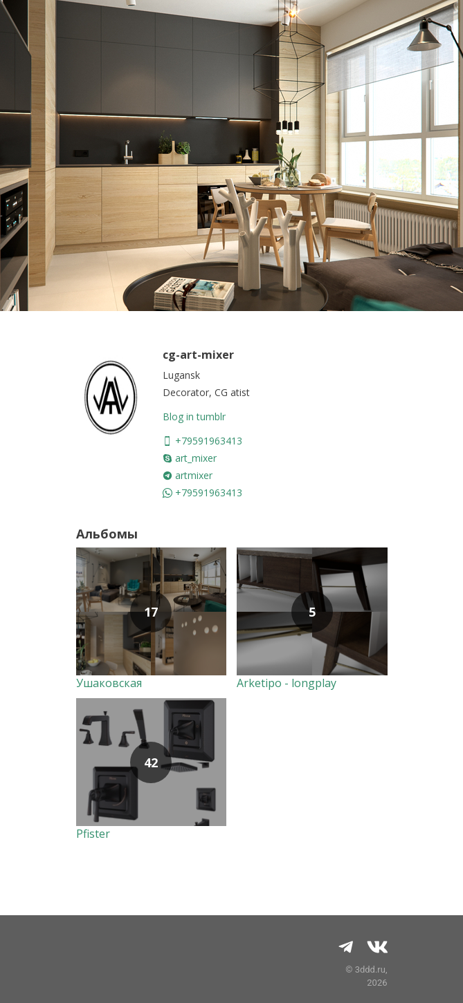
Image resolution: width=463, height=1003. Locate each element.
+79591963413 (202, 440)
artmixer (187, 475)
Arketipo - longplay (286, 683)
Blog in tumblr (194, 416)
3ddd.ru (370, 969)
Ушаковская (109, 683)
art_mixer (190, 458)
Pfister (93, 833)
